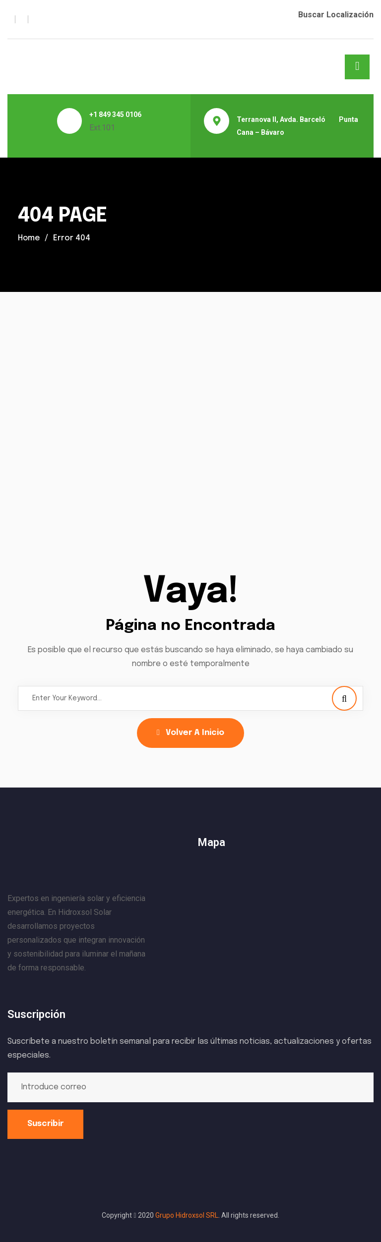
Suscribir (45, 1124)
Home (29, 238)
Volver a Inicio (190, 733)
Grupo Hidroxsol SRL (186, 1215)
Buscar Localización (336, 14)
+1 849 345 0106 (115, 114)
